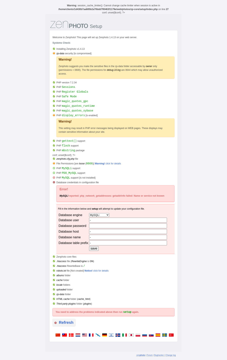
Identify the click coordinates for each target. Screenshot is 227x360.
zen (140, 355)
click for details (108, 163)
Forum (149, 355)
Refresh (63, 322)
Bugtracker (159, 355)
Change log (170, 355)
